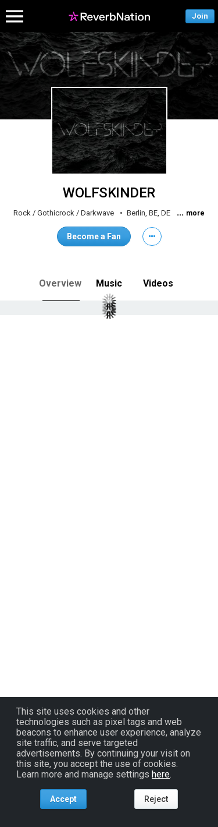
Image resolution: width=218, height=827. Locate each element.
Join (200, 16)
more (195, 213)
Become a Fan (94, 236)
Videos (158, 283)
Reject (156, 799)
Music (109, 283)
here (161, 774)
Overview (60, 283)
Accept (63, 799)
